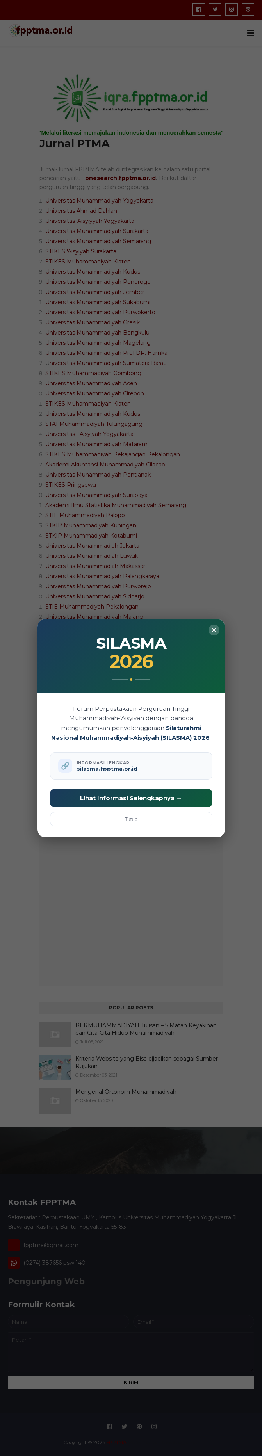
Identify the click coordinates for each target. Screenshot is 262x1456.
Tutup (131, 819)
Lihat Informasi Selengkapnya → (131, 798)
